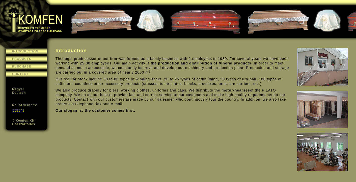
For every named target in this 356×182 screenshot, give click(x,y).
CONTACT (20, 74)
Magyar (18, 89)
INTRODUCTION (25, 51)
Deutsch (19, 93)
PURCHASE (21, 66)
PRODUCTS (21, 59)
